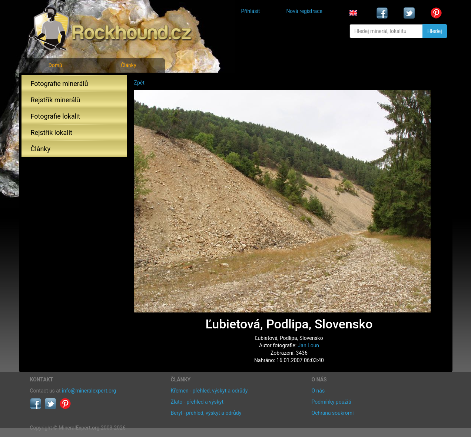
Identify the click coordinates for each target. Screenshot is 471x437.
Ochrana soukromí (333, 413)
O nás (318, 391)
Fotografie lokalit (55, 116)
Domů (55, 65)
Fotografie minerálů (59, 83)
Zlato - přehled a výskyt (197, 402)
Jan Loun (308, 345)
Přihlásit (250, 11)
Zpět (139, 83)
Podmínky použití (331, 402)
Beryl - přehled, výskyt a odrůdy (206, 413)
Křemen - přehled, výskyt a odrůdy (209, 391)
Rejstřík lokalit (51, 132)
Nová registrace (304, 11)
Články (128, 65)
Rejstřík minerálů (55, 100)
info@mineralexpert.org (89, 391)
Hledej (434, 31)
